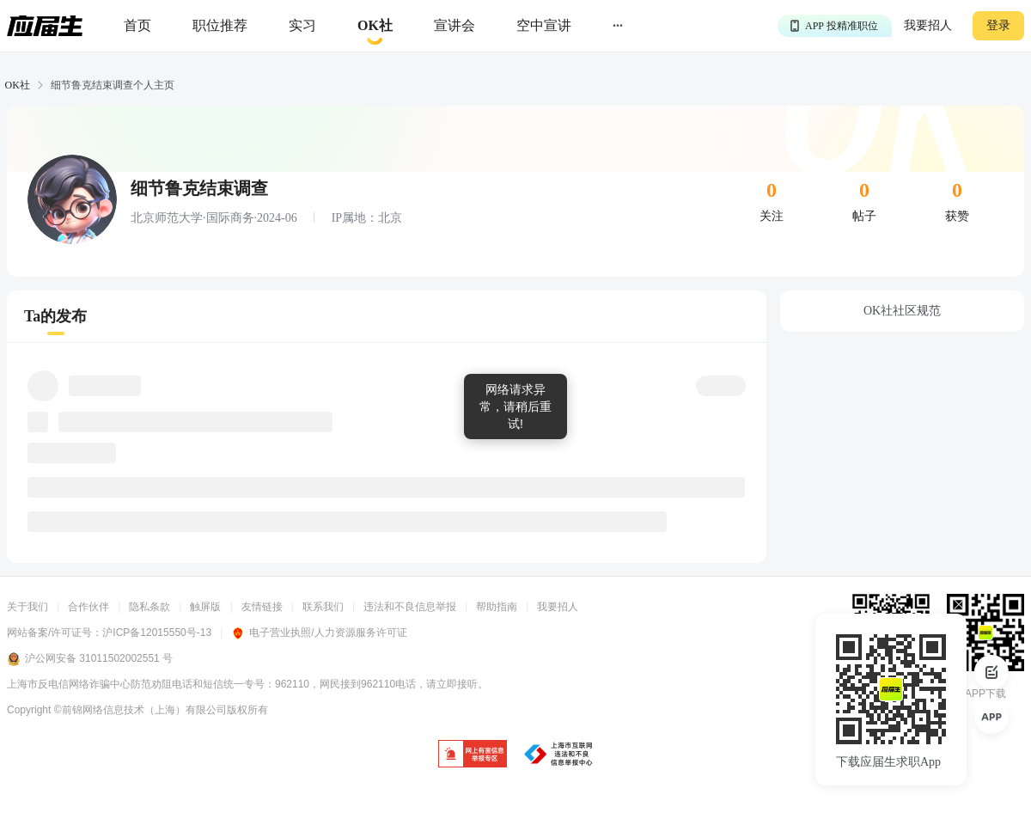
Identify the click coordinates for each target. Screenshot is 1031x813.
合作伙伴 (88, 607)
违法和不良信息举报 (409, 607)
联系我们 (323, 607)
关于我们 (27, 607)
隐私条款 (149, 607)
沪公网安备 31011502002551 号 (90, 659)
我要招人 (928, 25)
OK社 (17, 85)
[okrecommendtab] (375, 26)
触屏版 (205, 607)
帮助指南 (496, 607)
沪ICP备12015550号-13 (156, 633)
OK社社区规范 (902, 310)
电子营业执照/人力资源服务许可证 (318, 633)
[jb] (473, 755)
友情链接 (262, 607)
